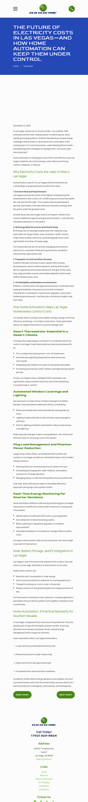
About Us (44, 739)
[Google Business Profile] (35, 765)
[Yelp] (47, 765)
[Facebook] (41, 765)
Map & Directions (44, 723)
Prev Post (22, 658)
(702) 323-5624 (44, 699)
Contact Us (44, 753)
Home (44, 735)
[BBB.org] (53, 765)
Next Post (65, 658)
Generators (44, 749)
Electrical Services (44, 742)
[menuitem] (16, 796)
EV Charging (44, 746)
